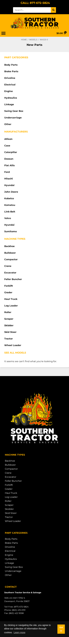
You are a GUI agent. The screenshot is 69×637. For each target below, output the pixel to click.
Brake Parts (11, 71)
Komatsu (9, 205)
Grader (8, 292)
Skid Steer (10, 332)
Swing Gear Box (13, 111)
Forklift (8, 285)
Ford (7, 172)
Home (24, 39)
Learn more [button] (19, 632)
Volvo (7, 218)
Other (7, 124)
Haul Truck (10, 299)
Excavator (10, 272)
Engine (8, 91)
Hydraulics (10, 97)
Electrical (9, 84)
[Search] (53, 10)
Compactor (11, 259)
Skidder (8, 325)
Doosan (8, 158)
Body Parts (11, 64)
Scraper (8, 318)
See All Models (15, 352)
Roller (7, 312)
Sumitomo (10, 231)
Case (7, 145)
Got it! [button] (61, 629)
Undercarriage (13, 117)
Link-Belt (9, 211)
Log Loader (11, 305)
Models (33, 39)
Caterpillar (10, 152)
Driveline (9, 78)
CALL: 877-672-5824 (35, 3)
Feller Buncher (13, 279)
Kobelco (9, 198)
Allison (8, 139)
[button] (3, 33)
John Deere (11, 191)
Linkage (9, 104)
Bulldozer (10, 252)
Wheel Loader (12, 345)
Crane (7, 266)
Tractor (8, 338)
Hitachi (8, 178)
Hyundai (9, 185)
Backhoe (9, 246)
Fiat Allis (9, 165)
